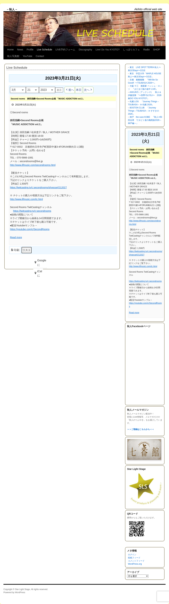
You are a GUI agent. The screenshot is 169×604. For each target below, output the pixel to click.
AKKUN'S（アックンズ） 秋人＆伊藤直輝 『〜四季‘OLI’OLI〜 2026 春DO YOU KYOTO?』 (144, 95)
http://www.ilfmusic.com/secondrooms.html (33, 165)
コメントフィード (136, 561)
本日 (78, 89)
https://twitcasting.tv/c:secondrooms (32, 211)
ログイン (132, 554)
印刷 (15, 250)
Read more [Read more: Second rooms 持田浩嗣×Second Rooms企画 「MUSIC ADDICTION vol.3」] (16, 237)
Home (10, 49)
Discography (85, 49)
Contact (40, 56)
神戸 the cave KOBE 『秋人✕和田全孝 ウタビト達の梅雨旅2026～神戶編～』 (145, 120)
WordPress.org (135, 564)
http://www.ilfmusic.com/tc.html (26, 199)
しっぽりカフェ (131, 49)
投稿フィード (134, 558)
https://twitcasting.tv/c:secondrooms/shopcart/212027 (38, 187)
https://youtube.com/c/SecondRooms (29, 229)
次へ (88, 90)
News (20, 49)
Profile (30, 49)
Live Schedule (44, 49)
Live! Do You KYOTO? (108, 49)
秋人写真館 (13, 56)
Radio (146, 49)
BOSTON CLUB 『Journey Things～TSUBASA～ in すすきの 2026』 (143, 111)
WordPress (20, 592)
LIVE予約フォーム (65, 49)
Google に (40, 263)
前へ (69, 90)
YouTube (27, 56)
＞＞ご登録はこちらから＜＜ (140, 429)
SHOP (156, 49)
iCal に (38, 274)
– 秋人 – (12, 9)
